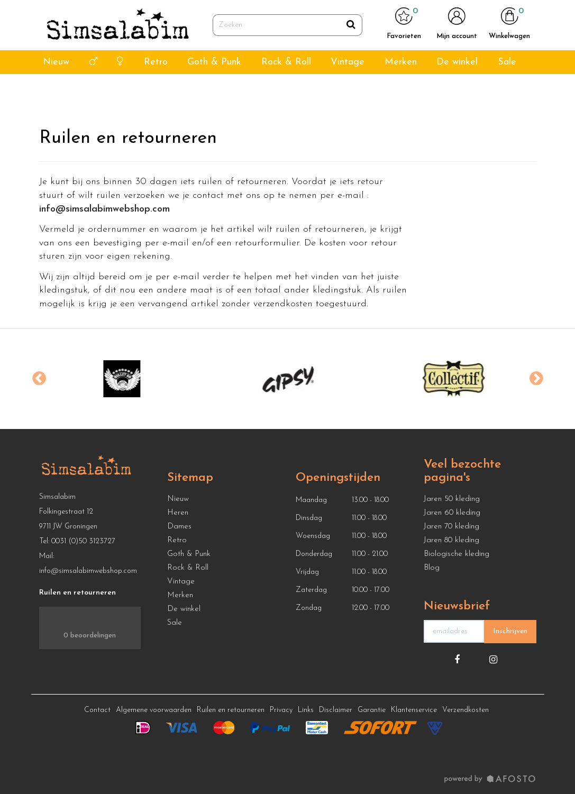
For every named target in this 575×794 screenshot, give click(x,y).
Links (306, 710)
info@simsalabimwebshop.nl (499, 13)
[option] (122, 378)
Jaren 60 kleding (452, 513)
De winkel (457, 89)
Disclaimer (335, 710)
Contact (97, 710)
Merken (401, 89)
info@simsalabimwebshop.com (88, 571)
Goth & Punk (214, 89)
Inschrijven (510, 631)
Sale (507, 89)
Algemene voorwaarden (153, 710)
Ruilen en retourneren (230, 710)
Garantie (372, 710)
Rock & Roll (286, 89)
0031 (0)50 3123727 (83, 541)
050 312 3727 (424, 13)
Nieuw (56, 89)
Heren (177, 513)
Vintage (347, 89)
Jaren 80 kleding (451, 540)
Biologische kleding (456, 554)
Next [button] (536, 379)
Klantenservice (414, 710)
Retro (156, 89)
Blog (432, 568)
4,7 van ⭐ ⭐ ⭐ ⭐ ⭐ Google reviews (91, 13)
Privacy (281, 710)
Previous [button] (39, 379)
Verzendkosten (465, 710)
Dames (179, 527)
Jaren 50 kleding (452, 499)
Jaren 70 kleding (451, 527)
